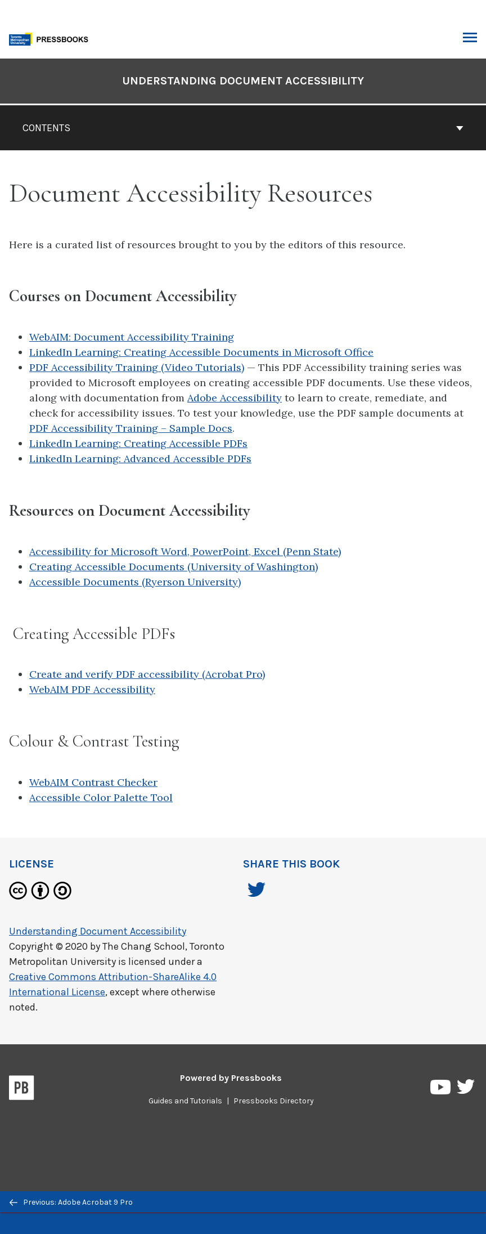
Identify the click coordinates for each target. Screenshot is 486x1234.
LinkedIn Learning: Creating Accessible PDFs (138, 443)
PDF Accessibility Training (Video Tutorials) (136, 367)
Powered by (231, 1077)
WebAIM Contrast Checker (93, 782)
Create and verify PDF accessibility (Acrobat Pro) (147, 674)
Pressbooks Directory (273, 1101)
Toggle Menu (470, 39)
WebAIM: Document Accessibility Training (131, 336)
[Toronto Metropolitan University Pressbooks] (51, 38)
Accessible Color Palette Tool (101, 797)
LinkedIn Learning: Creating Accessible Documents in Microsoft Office (201, 352)
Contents (243, 128)
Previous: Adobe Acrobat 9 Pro (71, 1202)
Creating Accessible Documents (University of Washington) (173, 566)
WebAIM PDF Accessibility (92, 689)
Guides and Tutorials (185, 1101)
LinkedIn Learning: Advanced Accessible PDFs (140, 458)
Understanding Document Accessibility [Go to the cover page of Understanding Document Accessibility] (243, 80)
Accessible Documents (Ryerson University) (135, 581)
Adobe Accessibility (234, 397)
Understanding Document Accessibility (97, 931)
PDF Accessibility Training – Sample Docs (130, 428)
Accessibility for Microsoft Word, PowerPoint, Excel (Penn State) (185, 551)
